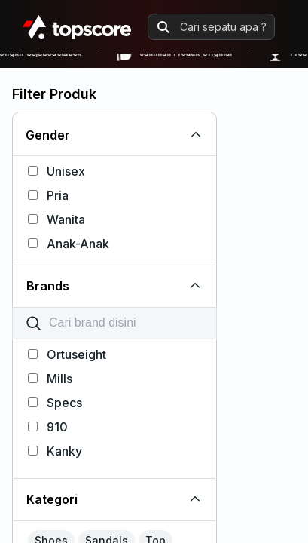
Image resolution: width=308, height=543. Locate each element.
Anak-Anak (68, 243)
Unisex (56, 171)
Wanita (56, 219)
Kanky (55, 451)
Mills (50, 378)
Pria (48, 195)
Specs (55, 402)
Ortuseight (67, 354)
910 (48, 426)
